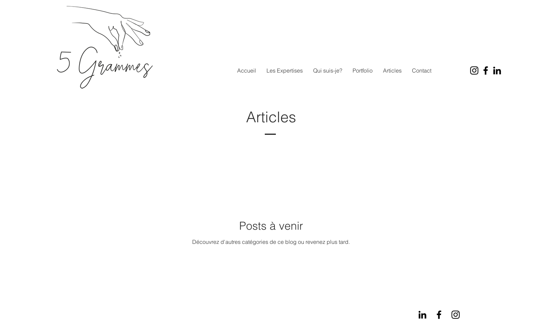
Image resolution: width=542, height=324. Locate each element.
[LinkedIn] (497, 70)
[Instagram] (474, 70)
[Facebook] (485, 70)
